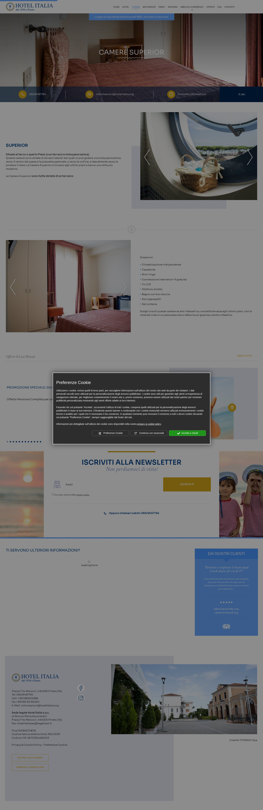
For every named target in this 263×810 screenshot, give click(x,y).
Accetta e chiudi (187, 433)
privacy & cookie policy (149, 424)
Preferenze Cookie (110, 433)
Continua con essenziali (149, 433)
